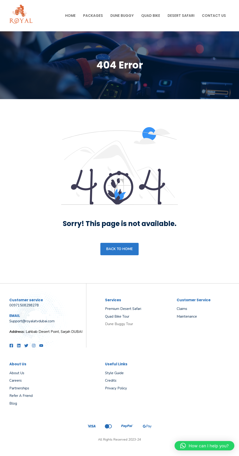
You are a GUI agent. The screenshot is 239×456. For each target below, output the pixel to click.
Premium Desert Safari (123, 308)
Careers (15, 380)
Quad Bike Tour (117, 316)
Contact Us (214, 15)
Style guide (114, 373)
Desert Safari (181, 15)
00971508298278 (24, 305)
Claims (182, 308)
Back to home (119, 249)
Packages (93, 15)
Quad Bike (150, 15)
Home (70, 15)
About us (16, 373)
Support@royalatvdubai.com (32, 321)
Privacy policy (116, 388)
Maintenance (187, 316)
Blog (13, 403)
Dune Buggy (122, 15)
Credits (110, 380)
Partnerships (19, 388)
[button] (204, 445)
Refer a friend (21, 395)
